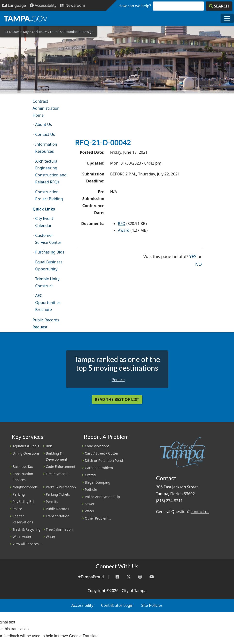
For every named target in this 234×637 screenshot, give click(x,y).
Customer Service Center (48, 239)
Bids (49, 446)
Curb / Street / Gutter (101, 453)
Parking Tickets (58, 494)
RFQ (121, 223)
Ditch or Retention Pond (104, 460)
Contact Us (45, 134)
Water (50, 536)
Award (124, 230)
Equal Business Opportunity (48, 265)
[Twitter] (128, 577)
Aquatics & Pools (26, 446)
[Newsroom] (72, 5)
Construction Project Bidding (49, 195)
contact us (200, 511)
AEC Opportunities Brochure (48, 302)
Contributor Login (117, 605)
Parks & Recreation (61, 487)
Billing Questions (26, 453)
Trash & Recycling (26, 529)
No (198, 264)
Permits (52, 501)
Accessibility (82, 605)
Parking (19, 494)
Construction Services (23, 476)
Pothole (91, 489)
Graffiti (90, 475)
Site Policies (152, 605)
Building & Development (56, 456)
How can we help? (134, 5)
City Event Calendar (44, 222)
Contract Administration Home (46, 108)
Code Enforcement (60, 466)
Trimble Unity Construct (47, 282)
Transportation (57, 516)
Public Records (57, 509)
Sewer (89, 503)
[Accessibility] (43, 5)
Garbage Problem (99, 467)
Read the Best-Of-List (117, 399)
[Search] (219, 6)
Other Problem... (98, 518)
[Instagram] (140, 577)
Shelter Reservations (23, 519)
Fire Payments (57, 473)
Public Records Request (46, 323)
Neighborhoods (25, 487)
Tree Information (59, 529)
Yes (192, 256)
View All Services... (27, 544)
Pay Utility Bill (23, 501)
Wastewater (22, 536)
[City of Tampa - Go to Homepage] (25, 18)
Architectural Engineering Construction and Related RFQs (51, 172)
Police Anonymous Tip (102, 496)
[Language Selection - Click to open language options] (14, 5)
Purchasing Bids (49, 252)
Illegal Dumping (97, 482)
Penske (118, 379)
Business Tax (23, 466)
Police (17, 509)
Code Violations (97, 446)
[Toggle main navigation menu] (227, 18)
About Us (43, 124)
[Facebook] (117, 577)
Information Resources (46, 148)
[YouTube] (152, 577)
